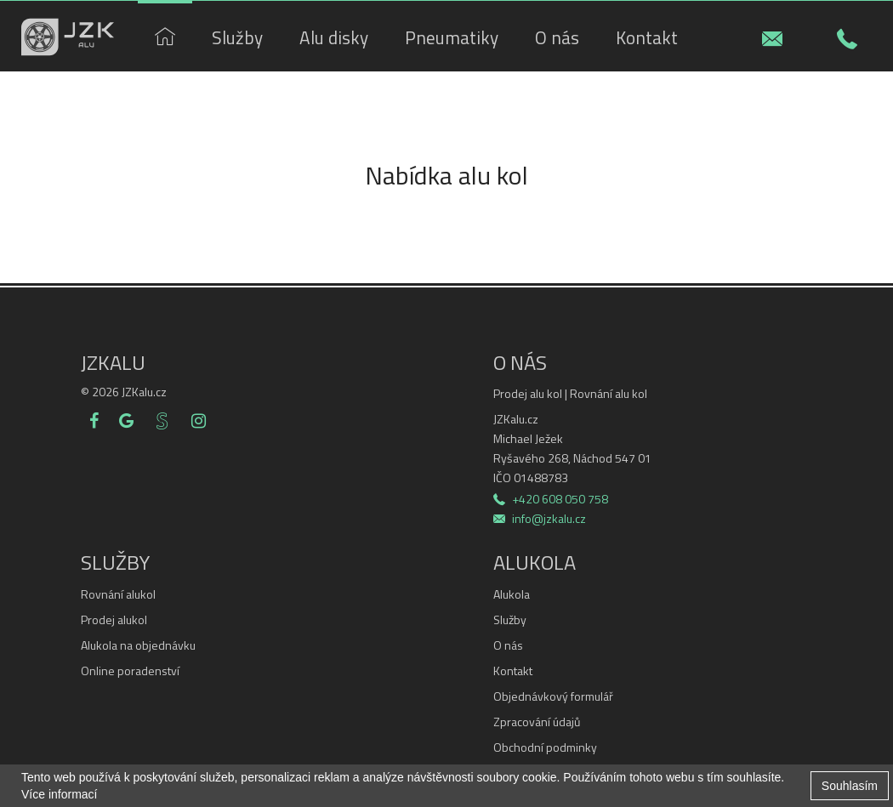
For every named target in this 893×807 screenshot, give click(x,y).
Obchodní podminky (545, 747)
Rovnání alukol (118, 594)
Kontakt (512, 670)
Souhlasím (850, 786)
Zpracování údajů (536, 721)
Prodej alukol (114, 619)
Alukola (511, 594)
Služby (509, 619)
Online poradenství (130, 670)
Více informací (59, 794)
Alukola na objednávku (138, 645)
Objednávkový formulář (553, 696)
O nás (508, 645)
